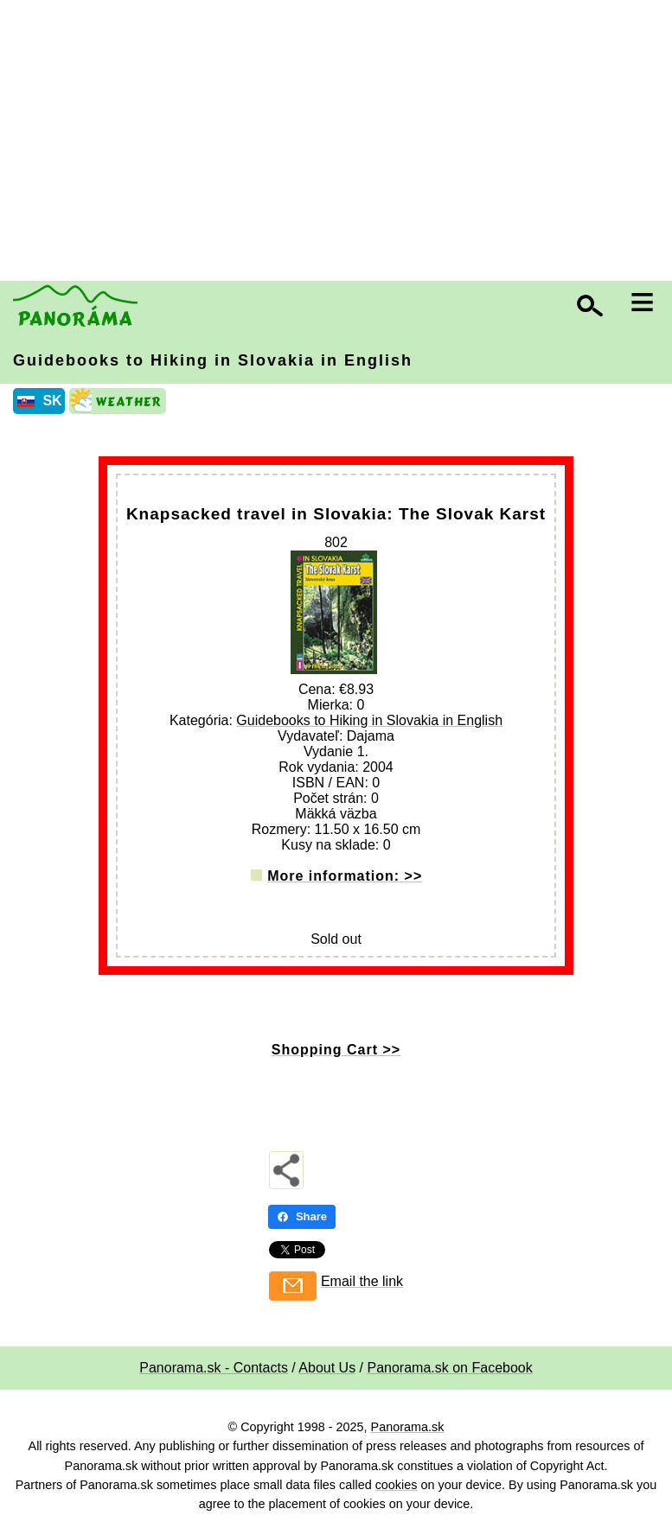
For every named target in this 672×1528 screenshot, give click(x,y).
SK (51, 400)
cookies (396, 1485)
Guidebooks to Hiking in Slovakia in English (213, 360)
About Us (326, 1367)
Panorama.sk (408, 1427)
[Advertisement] (340, 143)
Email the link (362, 1281)
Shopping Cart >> (336, 1049)
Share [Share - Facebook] (302, 1216)
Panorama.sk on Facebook (450, 1367)
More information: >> (344, 876)
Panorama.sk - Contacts (213, 1367)
